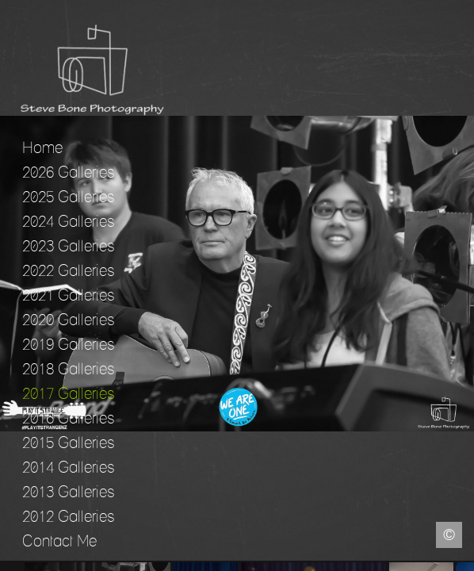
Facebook (11, 559)
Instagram (462, 559)
